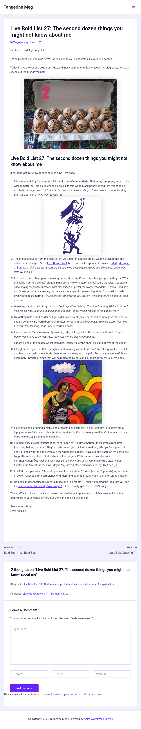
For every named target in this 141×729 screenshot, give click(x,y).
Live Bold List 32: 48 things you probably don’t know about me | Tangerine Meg (69, 584)
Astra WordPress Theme (98, 719)
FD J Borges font (57, 263)
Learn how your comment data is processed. (77, 694)
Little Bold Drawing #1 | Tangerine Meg (45, 593)
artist (114, 263)
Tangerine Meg (18, 7)
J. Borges (19, 267)
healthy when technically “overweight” (40, 486)
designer (124, 263)
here (42, 72)
